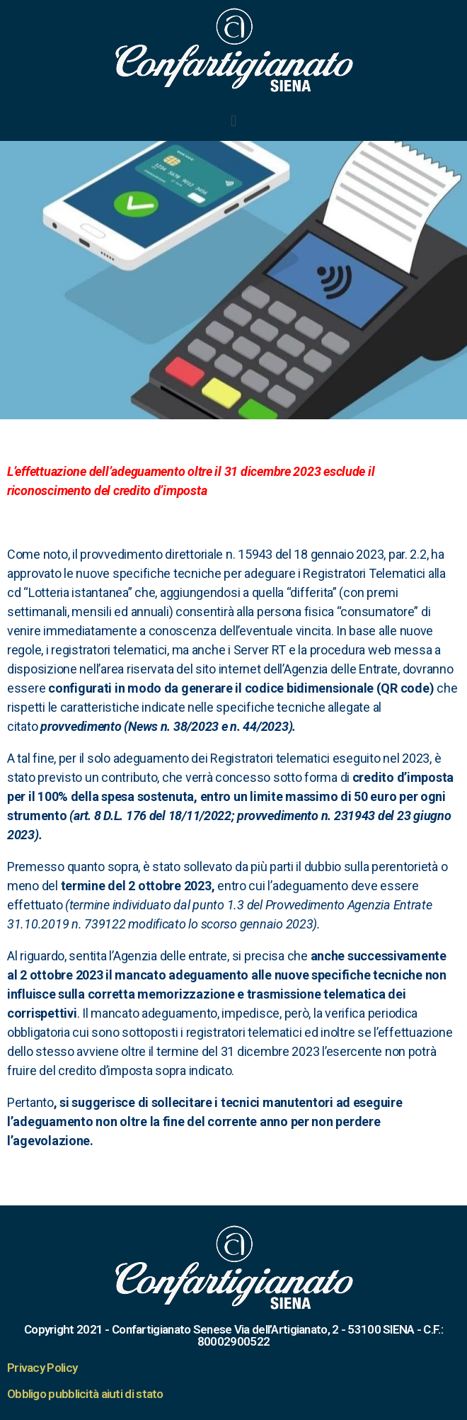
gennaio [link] (263, 923)
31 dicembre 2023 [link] (272, 471)
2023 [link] (275, 923)
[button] (233, 120)
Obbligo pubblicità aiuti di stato (85, 1394)
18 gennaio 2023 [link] (339, 554)
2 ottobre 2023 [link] (169, 885)
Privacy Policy (42, 1368)
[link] (272, 471)
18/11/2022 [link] (199, 815)
